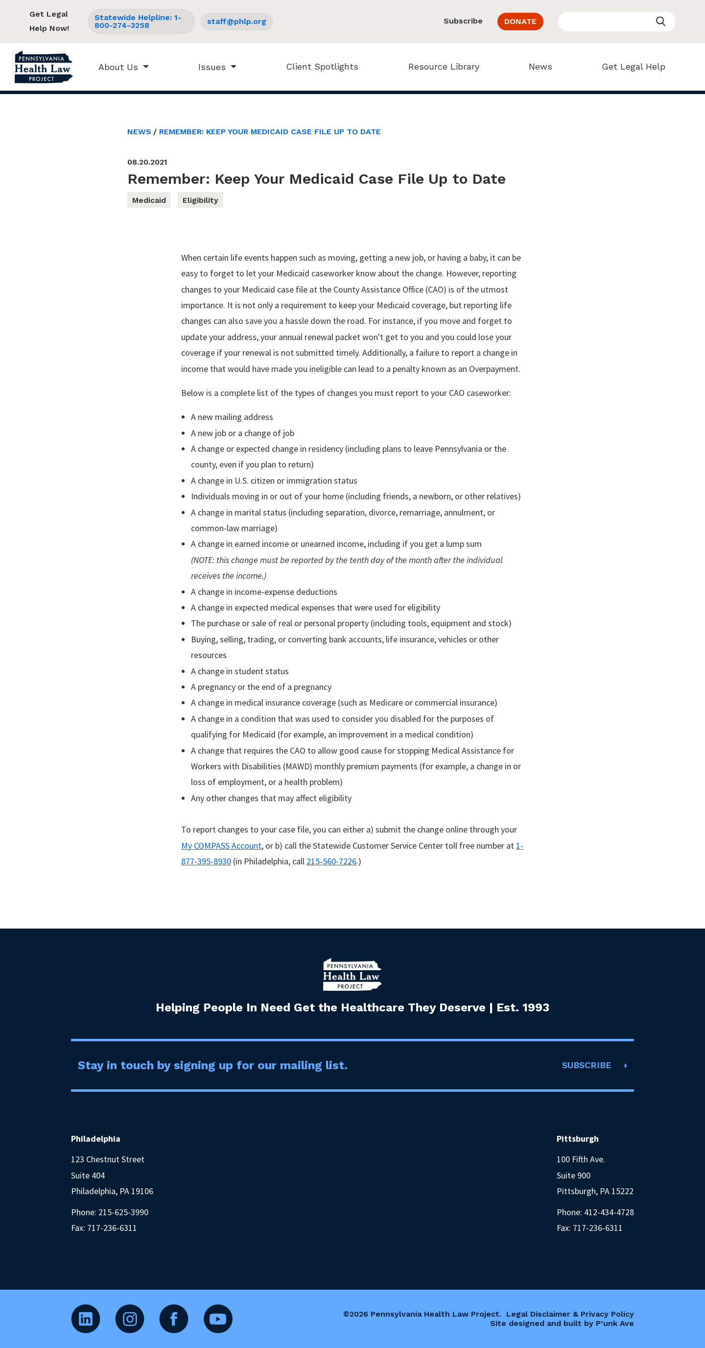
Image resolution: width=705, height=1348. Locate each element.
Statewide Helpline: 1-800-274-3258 (138, 21)
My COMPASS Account (221, 845)
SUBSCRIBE (586, 1065)
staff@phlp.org (236, 21)
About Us (113, 67)
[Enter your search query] (617, 21)
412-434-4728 (609, 1212)
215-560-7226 (331, 861)
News (535, 66)
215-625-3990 (123, 1212)
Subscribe (463, 20)
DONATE (520, 21)
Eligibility (200, 200)
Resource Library (438, 66)
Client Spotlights (317, 66)
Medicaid (149, 200)
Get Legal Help (628, 66)
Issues (207, 67)
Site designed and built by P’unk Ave (562, 1323)
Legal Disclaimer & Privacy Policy (570, 1314)
